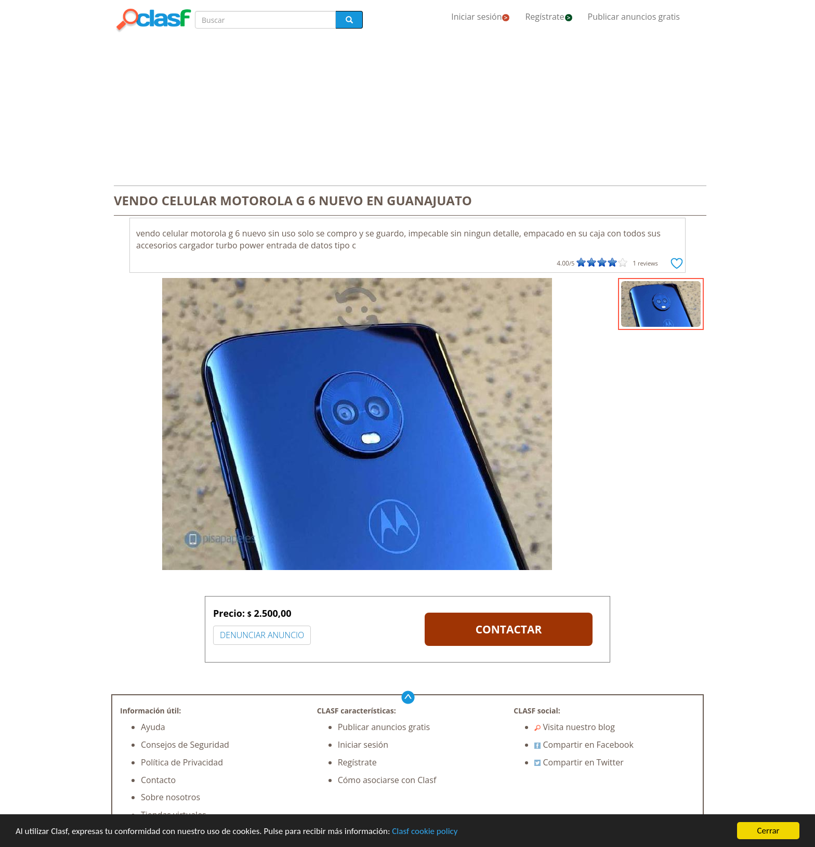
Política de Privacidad (182, 762)
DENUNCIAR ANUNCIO (262, 635)
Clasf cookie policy (424, 831)
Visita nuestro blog (574, 727)
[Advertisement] (407, 110)
